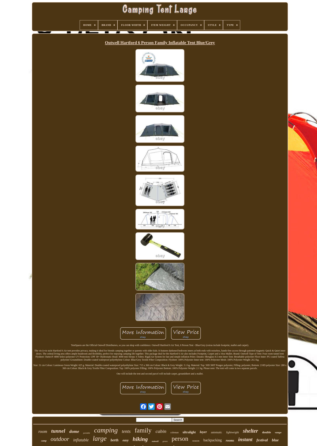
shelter (250, 431)
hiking (140, 439)
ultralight (189, 432)
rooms (230, 440)
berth (114, 440)
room (42, 431)
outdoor (60, 439)
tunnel (58, 431)
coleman (174, 432)
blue (275, 440)
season (195, 440)
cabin (160, 431)
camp (43, 440)
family (143, 430)
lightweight (232, 432)
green (165, 441)
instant (245, 439)
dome (74, 431)
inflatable (81, 440)
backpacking (212, 440)
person (180, 438)
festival (262, 440)
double (266, 432)
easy (126, 440)
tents (126, 431)
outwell (155, 441)
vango (278, 432)
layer (203, 432)
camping (106, 430)
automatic (216, 432)
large (100, 438)
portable (86, 433)
